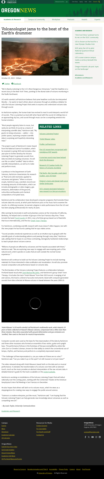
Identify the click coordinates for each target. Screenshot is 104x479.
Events (4, 426)
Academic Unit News (8, 456)
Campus (5, 423)
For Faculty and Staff (43, 432)
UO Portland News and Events (12, 459)
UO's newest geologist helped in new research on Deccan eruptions (53, 190)
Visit (86, 2)
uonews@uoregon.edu (91, 432)
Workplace (56, 19)
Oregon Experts (41, 426)
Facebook (16, 83)
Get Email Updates (8, 450)
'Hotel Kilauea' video (47, 139)
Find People (86, 469)
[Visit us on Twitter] (89, 437)
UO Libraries (6, 438)
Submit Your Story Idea (9, 447)
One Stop (75, 2)
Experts (97, 19)
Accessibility (53, 469)
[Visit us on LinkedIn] (99, 437)
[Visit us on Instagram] (96, 437)
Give (90, 2)
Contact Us (40, 435)
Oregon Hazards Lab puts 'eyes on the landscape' (87, 67)
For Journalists (41, 429)
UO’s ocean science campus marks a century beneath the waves (86, 60)
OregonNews (6, 444)
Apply (81, 2)
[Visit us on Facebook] (85, 437)
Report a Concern (20, 469)
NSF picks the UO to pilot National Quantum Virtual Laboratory (84, 51)
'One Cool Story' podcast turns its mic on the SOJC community (87, 36)
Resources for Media (44, 423)
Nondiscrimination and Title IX (37, 469)
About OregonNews (8, 453)
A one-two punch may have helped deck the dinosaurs (53, 158)
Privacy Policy (63, 469)
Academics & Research (12, 19)
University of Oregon (45, 473)
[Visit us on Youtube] (93, 437)
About (78, 469)
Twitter (6, 83)
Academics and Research (11, 411)
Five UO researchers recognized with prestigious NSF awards (53, 150)
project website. (49, 372)
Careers (72, 469)
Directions (5, 432)
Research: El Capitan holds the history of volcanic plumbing (51, 166)
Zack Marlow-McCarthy (31, 272)
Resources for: (59, 2)
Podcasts (70, 19)
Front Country (20, 218)
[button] (35, 75)
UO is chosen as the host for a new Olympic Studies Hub (86, 42)
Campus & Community (36, 19)
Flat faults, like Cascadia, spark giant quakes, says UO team (53, 174)
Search (95, 2)
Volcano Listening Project (49, 134)
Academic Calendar (8, 435)
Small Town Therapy (39, 220)
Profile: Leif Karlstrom (48, 144)
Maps (3, 429)
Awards (84, 19)
